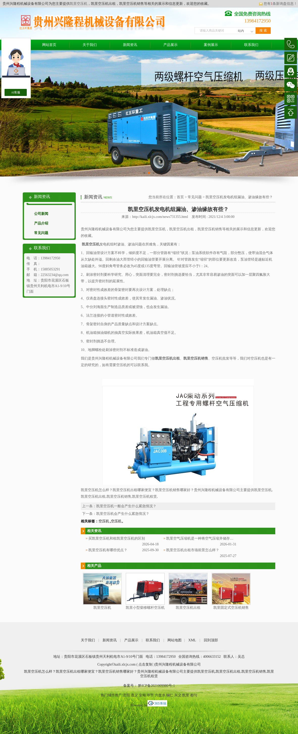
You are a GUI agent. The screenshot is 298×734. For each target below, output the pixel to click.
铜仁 (169, 695)
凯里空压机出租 (188, 608)
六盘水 (160, 695)
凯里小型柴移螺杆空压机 (145, 608)
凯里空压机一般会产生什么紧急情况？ (126, 506)
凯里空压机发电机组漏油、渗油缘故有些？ (239, 197)
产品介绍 (41, 223)
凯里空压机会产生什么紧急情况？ (122, 514)
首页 (180, 197)
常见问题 (41, 233)
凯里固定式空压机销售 (231, 608)
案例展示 (211, 45)
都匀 (193, 695)
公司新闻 (41, 214)
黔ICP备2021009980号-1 (156, 686)
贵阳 (126, 695)
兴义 (177, 695)
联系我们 (251, 45)
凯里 (185, 695)
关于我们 (90, 45)
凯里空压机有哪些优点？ (107, 550)
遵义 (134, 695)
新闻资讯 (130, 45)
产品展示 (170, 45)
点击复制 (145, 664)
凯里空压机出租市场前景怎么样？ (192, 550)
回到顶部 (211, 640)
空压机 (103, 521)
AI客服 (15, 92)
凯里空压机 (78, 4)
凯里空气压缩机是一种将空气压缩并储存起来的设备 (206, 538)
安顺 (142, 695)
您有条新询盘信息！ (278, 4)
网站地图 (174, 640)
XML (192, 640)
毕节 (150, 695)
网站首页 (49, 45)
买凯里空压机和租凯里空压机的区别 (116, 538)
